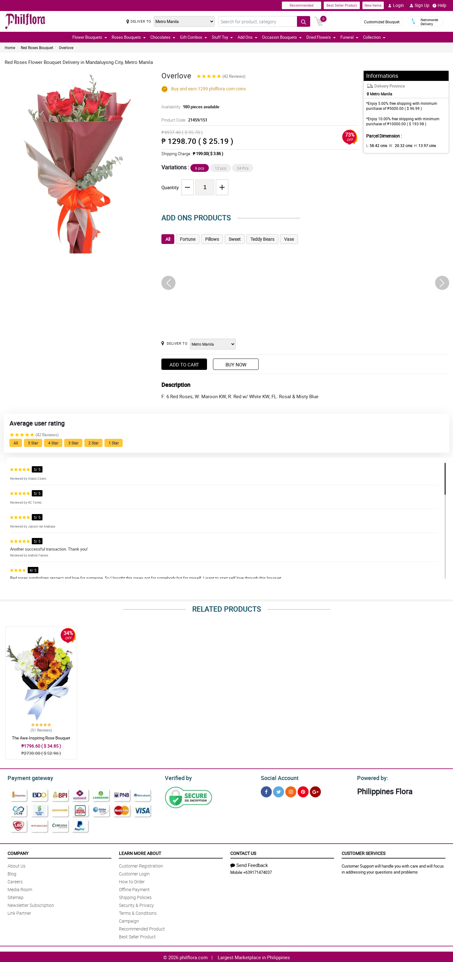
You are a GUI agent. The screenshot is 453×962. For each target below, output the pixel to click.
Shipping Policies (135, 896)
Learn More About (140, 852)
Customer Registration (141, 865)
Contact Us (243, 852)
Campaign (129, 920)
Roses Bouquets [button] (129, 37)
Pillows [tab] (212, 239)
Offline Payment (134, 888)
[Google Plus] (315, 790)
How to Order (132, 881)
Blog (12, 873)
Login (396, 5)
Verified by (177, 777)
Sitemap (16, 896)
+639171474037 (257, 871)
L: (375, 145)
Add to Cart (184, 364)
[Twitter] (278, 790)
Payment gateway (28, 777)
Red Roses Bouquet (37, 47)
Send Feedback (249, 864)
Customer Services (363, 852)
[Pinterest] (303, 790)
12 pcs (220, 168)
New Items (373, 5)
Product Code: (183, 120)
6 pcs (199, 168)
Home (10, 47)
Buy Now (236, 364)
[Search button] (303, 21)
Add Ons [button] (247, 37)
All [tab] (167, 239)
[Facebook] (266, 790)
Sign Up (419, 5)
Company (18, 852)
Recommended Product (142, 928)
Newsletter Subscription (31, 904)
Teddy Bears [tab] (262, 239)
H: (419, 145)
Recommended (301, 5)
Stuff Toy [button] (222, 37)
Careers (15, 881)
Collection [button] (374, 37)
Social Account (278, 777)
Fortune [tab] (187, 239)
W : (397, 145)
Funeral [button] (349, 37)
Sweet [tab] (235, 239)
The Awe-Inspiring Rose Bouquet (41, 738)
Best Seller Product (342, 5)
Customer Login (134, 873)
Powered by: (371, 777)
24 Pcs (243, 168)
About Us (16, 865)
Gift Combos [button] (193, 37)
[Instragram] (290, 790)
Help (439, 5)
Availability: (188, 107)
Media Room (20, 888)
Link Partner (19, 912)
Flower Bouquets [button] (89, 37)
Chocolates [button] (162, 37)
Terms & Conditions (138, 912)
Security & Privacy (136, 904)
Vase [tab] (289, 239)
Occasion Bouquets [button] (282, 37)
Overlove (66, 47)
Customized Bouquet (382, 21)
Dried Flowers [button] (321, 37)
